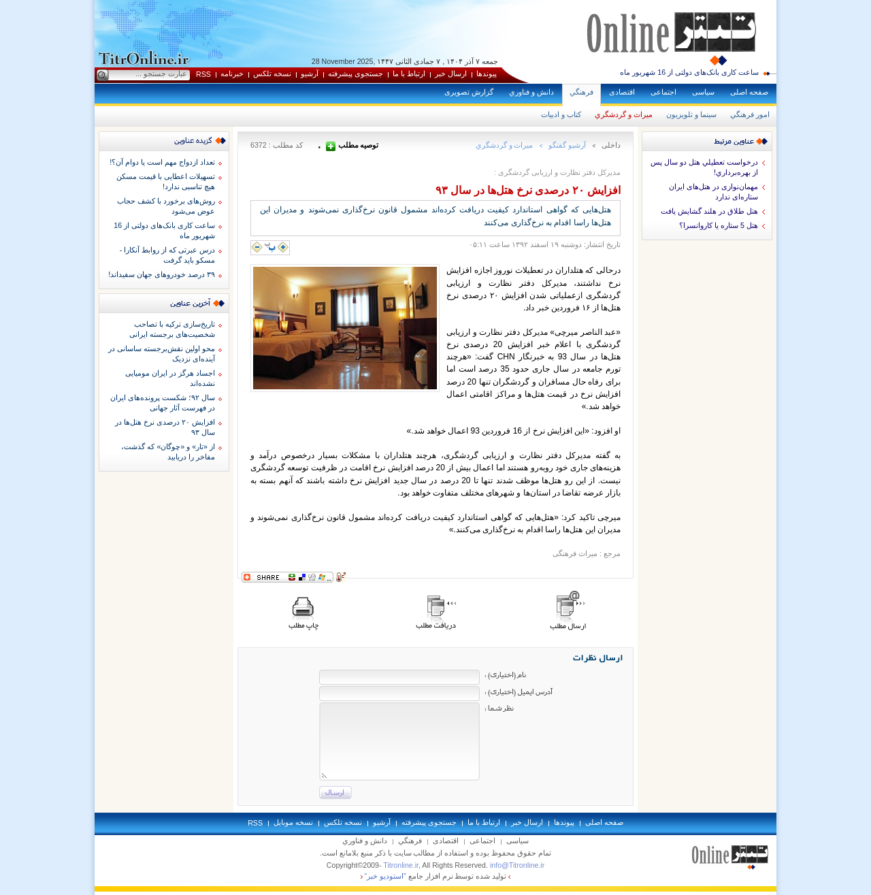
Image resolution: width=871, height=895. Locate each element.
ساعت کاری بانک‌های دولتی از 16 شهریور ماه (689, 72)
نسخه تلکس (272, 73)
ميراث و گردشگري (624, 114)
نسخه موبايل (293, 822)
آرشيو (309, 73)
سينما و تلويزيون (691, 114)
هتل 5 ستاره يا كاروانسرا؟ (718, 225)
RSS (203, 74)
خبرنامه (232, 73)
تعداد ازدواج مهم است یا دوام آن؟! (162, 162)
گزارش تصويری (468, 92)
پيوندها (486, 73)
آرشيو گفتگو (567, 145)
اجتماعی (663, 92)
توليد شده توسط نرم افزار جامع (436, 876)
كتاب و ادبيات (561, 114)
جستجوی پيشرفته (355, 73)
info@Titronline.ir (517, 865)
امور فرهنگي (750, 114)
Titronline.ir (400, 865)
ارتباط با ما (409, 73)
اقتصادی (622, 92)
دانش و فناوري (531, 92)
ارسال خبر (451, 73)
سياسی (703, 92)
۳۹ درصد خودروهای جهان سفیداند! (161, 274)
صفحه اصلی (749, 92)
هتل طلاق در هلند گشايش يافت (709, 211)
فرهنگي (581, 92)
